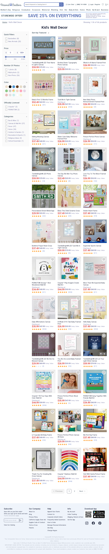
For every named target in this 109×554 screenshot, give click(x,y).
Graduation (25, 10)
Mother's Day (6, 10)
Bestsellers (13, 38)
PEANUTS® (13, 110)
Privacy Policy (33, 517)
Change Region (52, 530)
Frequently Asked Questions (56, 520)
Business (104, 10)
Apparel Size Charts (53, 511)
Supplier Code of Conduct (37, 522)
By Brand (96, 10)
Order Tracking (72, 514)
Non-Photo (14, 75)
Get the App (71, 520)
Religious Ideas (15, 138)
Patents (31, 528)
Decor (12, 126)
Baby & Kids (73, 10)
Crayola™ (12, 107)
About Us (32, 511)
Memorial (46, 10)
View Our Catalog (9, 525)
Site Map (50, 528)
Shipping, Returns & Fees (75, 517)
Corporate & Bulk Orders (55, 517)
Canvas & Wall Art (16, 123)
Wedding (54, 10)
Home (82, 10)
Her (66, 10)
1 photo (12, 69)
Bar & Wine (13, 120)
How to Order (51, 522)
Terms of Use (33, 525)
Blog (30, 514)
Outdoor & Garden (16, 132)
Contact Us (50, 514)
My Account (71, 511)
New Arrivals (14, 41)
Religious (16, 10)
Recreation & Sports (16, 135)
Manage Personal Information (56, 525)
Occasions (36, 10)
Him (61, 10)
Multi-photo (13, 72)
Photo (88, 10)
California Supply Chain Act (37, 520)
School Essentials (15, 141)
